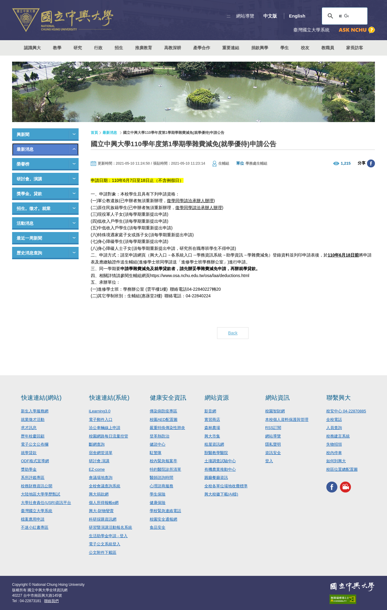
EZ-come (97, 469)
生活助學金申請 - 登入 (108, 536)
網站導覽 (245, 15)
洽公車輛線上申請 (104, 427)
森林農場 (212, 427)
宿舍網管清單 (100, 452)
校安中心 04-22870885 (346, 411)
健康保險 (157, 502)
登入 (269, 461)
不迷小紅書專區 (34, 527)
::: (229, 15)
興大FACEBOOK (331, 486)
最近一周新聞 (29, 238)
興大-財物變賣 (101, 510)
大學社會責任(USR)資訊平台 (46, 502)
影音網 (210, 411)
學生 (284, 47)
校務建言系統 (338, 436)
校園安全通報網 (163, 519)
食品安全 (157, 527)
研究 (77, 47)
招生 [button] (119, 47)
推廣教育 (143, 47)
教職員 (327, 47)
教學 (57, 47)
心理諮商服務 (161, 486)
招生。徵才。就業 (33, 208)
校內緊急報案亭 (163, 461)
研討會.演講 (99, 461)
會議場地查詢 (100, 477)
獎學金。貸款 (29, 193)
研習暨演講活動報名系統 (110, 527)
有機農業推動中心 (220, 469)
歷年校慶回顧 (32, 436)
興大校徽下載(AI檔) (221, 494)
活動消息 (25, 223)
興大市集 (212, 436)
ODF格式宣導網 (35, 461)
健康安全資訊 (168, 397)
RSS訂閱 (273, 427)
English (297, 15)
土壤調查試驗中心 (220, 461)
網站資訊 (277, 397)
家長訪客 (354, 47)
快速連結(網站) (41, 397)
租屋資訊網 (214, 444)
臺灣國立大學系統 (36, 510)
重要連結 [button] (230, 47)
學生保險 (157, 494)
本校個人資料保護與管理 (286, 419)
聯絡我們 (51, 601)
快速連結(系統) (109, 397)
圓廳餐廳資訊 (216, 477)
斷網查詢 (97, 444)
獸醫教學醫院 (216, 452)
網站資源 (217, 397)
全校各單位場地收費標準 (226, 486)
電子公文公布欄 (34, 444)
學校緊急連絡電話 (165, 510)
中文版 (270, 15)
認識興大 (32, 47)
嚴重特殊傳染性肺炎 (167, 427)
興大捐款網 (99, 494)
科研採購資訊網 (102, 519)
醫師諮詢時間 (161, 477)
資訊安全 (273, 452)
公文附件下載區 (102, 552)
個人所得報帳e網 (104, 502)
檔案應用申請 (32, 519)
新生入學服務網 (34, 411)
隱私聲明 (273, 444)
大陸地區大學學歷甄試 (40, 494)
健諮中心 (157, 444)
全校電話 (334, 419)
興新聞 (23, 134)
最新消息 (25, 149)
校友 (305, 47)
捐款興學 (259, 47)
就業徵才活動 (32, 419)
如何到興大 (336, 461)
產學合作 (201, 47)
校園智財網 (275, 411)
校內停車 (334, 452)
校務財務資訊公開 (36, 486)
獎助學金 (29, 469)
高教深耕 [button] (172, 47)
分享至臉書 (371, 163)
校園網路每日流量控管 (108, 436)
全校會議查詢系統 (104, 486)
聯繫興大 (339, 397)
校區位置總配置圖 (342, 469)
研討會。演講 (29, 178)
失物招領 (334, 444)
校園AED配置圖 (163, 419)
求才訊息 (29, 427)
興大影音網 (345, 486)
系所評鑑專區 (32, 477)
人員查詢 (334, 427)
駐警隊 (155, 452)
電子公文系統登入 (104, 544)
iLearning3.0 (100, 411)
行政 (98, 47)
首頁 (94, 133)
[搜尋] (344, 16)
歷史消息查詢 (29, 252)
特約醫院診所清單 (165, 469)
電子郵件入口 (100, 419)
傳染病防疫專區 (163, 411)
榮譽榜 (23, 164)
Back (232, 333)
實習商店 (212, 419)
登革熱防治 (159, 436)
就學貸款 (29, 452)
